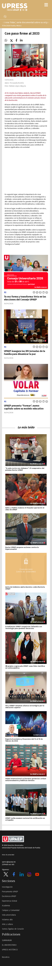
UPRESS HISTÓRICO (10, 950)
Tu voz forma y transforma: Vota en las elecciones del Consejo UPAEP (25, 298)
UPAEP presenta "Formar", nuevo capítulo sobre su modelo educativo (24, 407)
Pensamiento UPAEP (10, 892)
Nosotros (5, 957)
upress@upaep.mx (9, 862)
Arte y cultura (7, 924)
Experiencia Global (9, 901)
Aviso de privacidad (8, 855)
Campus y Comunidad (10, 910)
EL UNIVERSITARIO (9, 945)
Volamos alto (7, 919)
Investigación (7, 887)
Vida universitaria (9, 915)
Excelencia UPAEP (9, 896)
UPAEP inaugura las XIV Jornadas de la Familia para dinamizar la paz (24, 353)
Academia (6, 905)
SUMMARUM (7, 940)
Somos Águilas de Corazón (13, 929)
